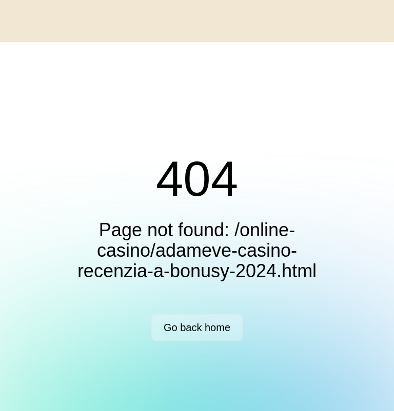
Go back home (197, 327)
